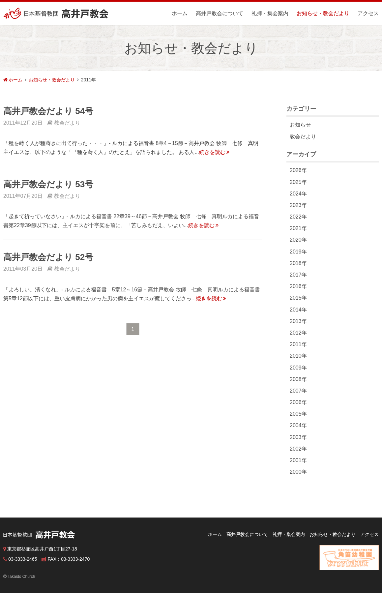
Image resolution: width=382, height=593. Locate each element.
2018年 (298, 263)
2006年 (298, 402)
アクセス (368, 13)
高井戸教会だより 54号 (48, 111)
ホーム (180, 13)
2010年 (298, 356)
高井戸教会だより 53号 (48, 184)
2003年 (298, 437)
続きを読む (214, 152)
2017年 (298, 275)
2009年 (298, 368)
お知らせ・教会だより (323, 13)
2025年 (298, 182)
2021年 (298, 228)
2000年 (298, 472)
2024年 (298, 193)
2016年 (298, 286)
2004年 (298, 425)
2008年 (298, 379)
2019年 (298, 251)
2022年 (298, 217)
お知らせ (300, 125)
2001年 (298, 460)
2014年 (298, 309)
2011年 (298, 344)
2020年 (298, 240)
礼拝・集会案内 (269, 13)
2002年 (298, 449)
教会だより (303, 136)
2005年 (298, 414)
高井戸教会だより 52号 (48, 257)
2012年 (298, 333)
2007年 (298, 391)
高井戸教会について (219, 13)
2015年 (298, 298)
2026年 (298, 170)
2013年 (298, 321)
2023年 (298, 205)
